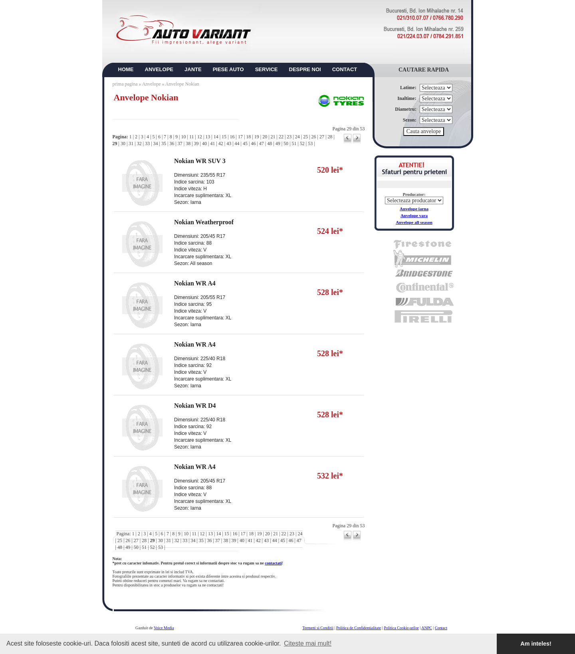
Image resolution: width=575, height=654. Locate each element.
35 (163, 143)
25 (305, 137)
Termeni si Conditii (317, 628)
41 (212, 143)
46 (253, 143)
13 (207, 137)
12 (199, 137)
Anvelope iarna (414, 208)
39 (196, 143)
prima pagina (125, 84)
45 (245, 143)
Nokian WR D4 (195, 405)
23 (289, 137)
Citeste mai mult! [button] (307, 643)
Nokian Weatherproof (204, 222)
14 (216, 137)
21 (273, 137)
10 (183, 137)
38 (188, 143)
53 (310, 143)
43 (228, 143)
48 (269, 143)
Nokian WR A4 (195, 283)
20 (264, 137)
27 (321, 137)
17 (240, 137)
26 (313, 137)
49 (278, 143)
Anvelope (152, 84)
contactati (273, 563)
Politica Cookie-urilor (401, 628)
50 (286, 143)
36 (171, 143)
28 (329, 137)
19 (256, 137)
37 (180, 143)
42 (220, 143)
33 (147, 143)
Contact (441, 628)
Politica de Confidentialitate (358, 628)
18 (248, 137)
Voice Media (164, 628)
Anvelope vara (414, 215)
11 (191, 137)
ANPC (426, 628)
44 (237, 143)
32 (139, 143)
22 (281, 137)
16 (232, 137)
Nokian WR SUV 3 (200, 161)
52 (302, 143)
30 (123, 143)
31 (131, 143)
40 (204, 143)
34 (155, 143)
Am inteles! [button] (535, 643)
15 (224, 137)
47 (261, 143)
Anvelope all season (414, 222)
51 (293, 143)
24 (297, 137)
